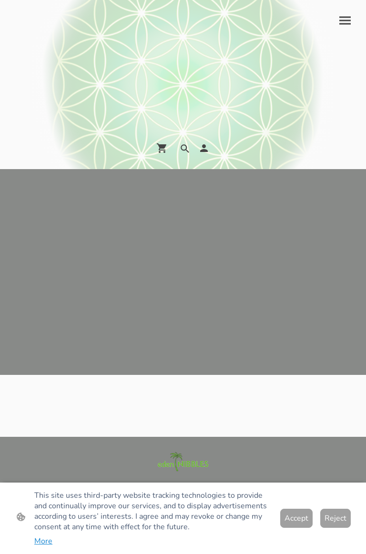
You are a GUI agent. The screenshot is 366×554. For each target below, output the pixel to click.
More (43, 541)
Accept (296, 518)
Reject (335, 518)
